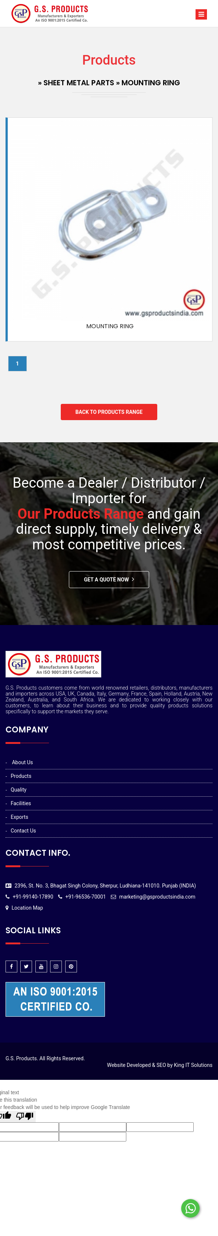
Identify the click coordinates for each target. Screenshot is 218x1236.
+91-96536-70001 (86, 897)
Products (21, 776)
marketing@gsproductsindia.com (157, 897)
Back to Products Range (109, 412)
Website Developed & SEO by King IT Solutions (159, 1065)
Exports (19, 817)
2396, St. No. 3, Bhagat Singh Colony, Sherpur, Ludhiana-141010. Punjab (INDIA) (105, 886)
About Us (22, 762)
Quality (19, 790)
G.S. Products (21, 1058)
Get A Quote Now (106, 580)
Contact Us (23, 831)
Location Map (27, 908)
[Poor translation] (25, 1116)
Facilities (21, 803)
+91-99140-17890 (33, 897)
